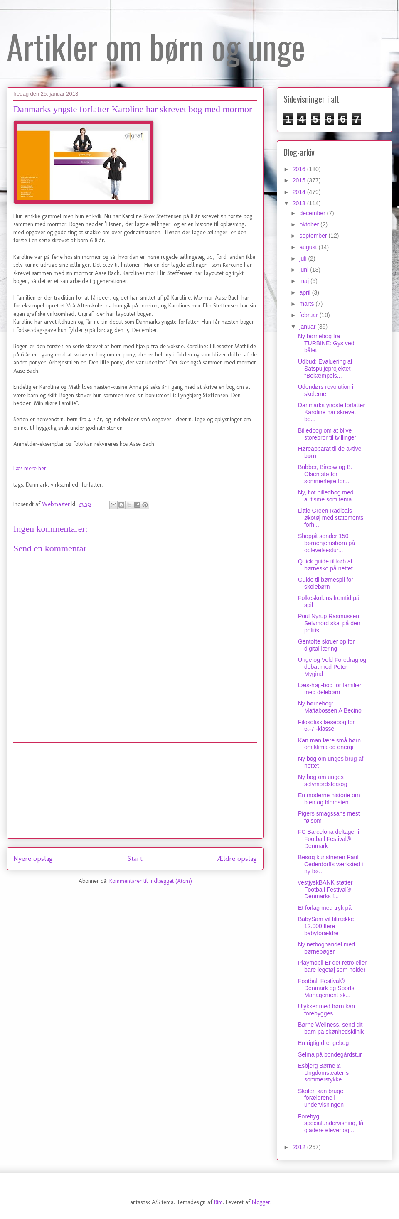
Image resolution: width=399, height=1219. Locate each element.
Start (135, 858)
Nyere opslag (33, 858)
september (313, 235)
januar (308, 326)
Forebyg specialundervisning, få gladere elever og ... (330, 1123)
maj (304, 281)
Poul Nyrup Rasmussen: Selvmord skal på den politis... (329, 623)
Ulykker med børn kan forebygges (326, 1010)
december (313, 213)
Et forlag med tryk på (325, 907)
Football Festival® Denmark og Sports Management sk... (326, 988)
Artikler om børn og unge (156, 46)
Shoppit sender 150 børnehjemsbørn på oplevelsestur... (326, 543)
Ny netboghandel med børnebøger (326, 948)
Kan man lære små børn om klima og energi (329, 744)
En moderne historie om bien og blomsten (329, 799)
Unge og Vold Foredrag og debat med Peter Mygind (332, 666)
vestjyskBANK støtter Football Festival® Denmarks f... (325, 889)
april (305, 292)
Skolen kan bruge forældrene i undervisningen (321, 1098)
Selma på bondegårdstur (330, 1054)
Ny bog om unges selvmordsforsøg (322, 780)
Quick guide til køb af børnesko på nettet (325, 565)
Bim (218, 1202)
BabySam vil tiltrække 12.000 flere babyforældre (326, 926)
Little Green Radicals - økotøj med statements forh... (330, 517)
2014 (300, 192)
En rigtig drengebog (323, 1043)
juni (304, 269)
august (308, 247)
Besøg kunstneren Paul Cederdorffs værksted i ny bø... (330, 864)
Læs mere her (29, 468)
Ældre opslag (237, 858)
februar (309, 315)
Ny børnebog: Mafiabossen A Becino (330, 707)
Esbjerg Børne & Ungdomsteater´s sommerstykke (323, 1072)
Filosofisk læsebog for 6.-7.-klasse (326, 725)
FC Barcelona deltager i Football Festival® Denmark (328, 838)
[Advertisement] (135, 790)
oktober (309, 224)
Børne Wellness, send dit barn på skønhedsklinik (331, 1028)
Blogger (261, 1202)
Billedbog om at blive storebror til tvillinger (327, 434)
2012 (300, 1147)
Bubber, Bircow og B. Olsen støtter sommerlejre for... (325, 474)
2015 (300, 180)
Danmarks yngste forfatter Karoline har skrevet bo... (331, 412)
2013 (300, 203)
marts (307, 303)
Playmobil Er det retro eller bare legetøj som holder (332, 966)
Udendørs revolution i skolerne (325, 390)
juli (303, 258)
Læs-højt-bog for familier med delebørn (330, 689)
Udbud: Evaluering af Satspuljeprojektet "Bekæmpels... (325, 368)
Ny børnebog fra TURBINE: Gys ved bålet (326, 343)
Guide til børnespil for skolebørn (325, 583)
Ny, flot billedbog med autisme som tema (326, 496)
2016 (300, 169)
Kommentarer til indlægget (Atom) (150, 881)
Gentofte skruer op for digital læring (326, 645)
